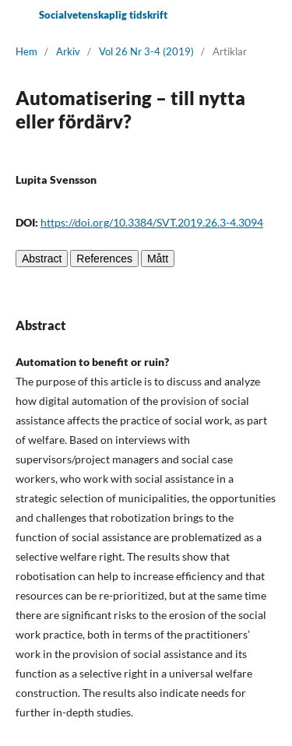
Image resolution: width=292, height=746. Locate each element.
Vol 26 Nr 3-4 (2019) (146, 51)
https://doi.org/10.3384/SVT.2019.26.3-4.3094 (151, 222)
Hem (26, 51)
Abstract (42, 258)
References (104, 258)
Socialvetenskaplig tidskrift (103, 15)
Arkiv (68, 51)
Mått (157, 258)
